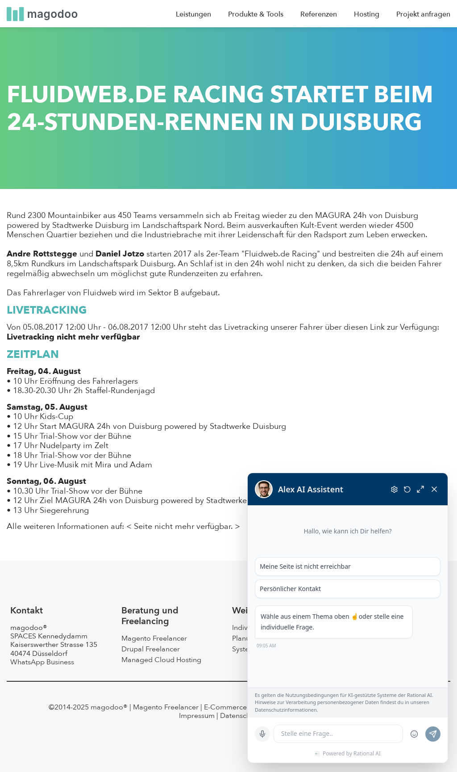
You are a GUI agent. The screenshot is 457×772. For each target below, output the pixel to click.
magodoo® (109, 707)
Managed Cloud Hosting (161, 660)
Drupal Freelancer (150, 649)
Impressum (197, 716)
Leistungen (193, 14)
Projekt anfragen (423, 14)
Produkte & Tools (255, 14)
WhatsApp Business (42, 662)
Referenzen (318, 14)
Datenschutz (240, 716)
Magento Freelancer (154, 638)
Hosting (366, 14)
